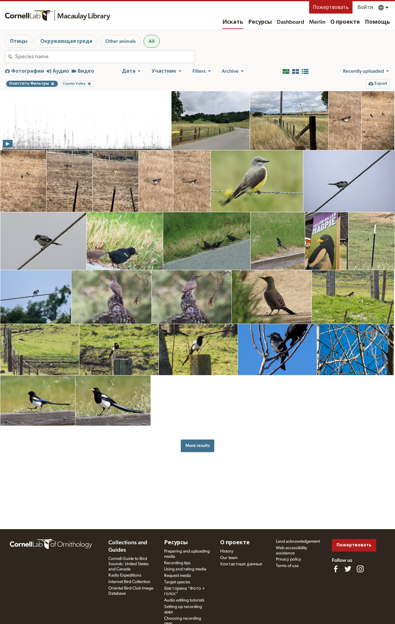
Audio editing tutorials (184, 600)
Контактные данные (241, 564)
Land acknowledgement (298, 541)
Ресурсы (260, 22)
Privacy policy (288, 559)
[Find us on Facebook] (335, 569)
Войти (365, 7)
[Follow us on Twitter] (348, 569)
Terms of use (287, 566)
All (152, 41)
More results (197, 445)
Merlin (317, 22)
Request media (177, 575)
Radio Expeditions (124, 575)
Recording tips (177, 563)
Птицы (18, 41)
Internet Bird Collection (129, 582)
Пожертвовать (331, 7)
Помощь (377, 22)
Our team (228, 558)
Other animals (120, 41)
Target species (177, 582)
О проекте (345, 22)
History (226, 551)
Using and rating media (185, 569)
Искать (232, 22)
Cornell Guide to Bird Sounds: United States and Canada (128, 564)
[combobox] (105, 57)
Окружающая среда (66, 41)
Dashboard (290, 22)
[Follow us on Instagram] (360, 569)
